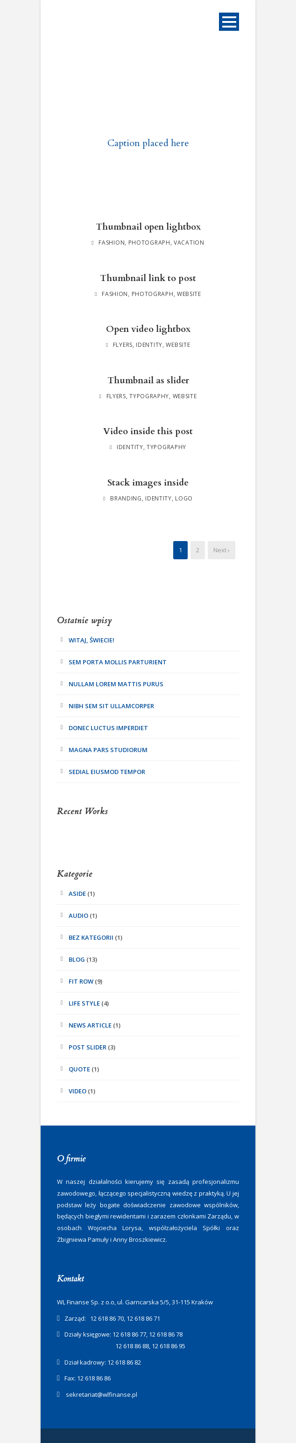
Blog (77, 959)
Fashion (112, 242)
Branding (126, 498)
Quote (79, 1069)
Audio (78, 915)
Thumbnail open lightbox (148, 227)
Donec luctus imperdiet (108, 728)
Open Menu (229, 22)
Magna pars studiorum (108, 750)
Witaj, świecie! (91, 640)
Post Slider (87, 1047)
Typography (149, 396)
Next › (221, 550)
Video (77, 1091)
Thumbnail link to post (148, 278)
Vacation (189, 242)
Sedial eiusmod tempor (107, 771)
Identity (149, 345)
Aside (77, 893)
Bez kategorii (91, 937)
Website (189, 294)
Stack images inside (148, 483)
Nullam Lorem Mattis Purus (116, 684)
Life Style (84, 1003)
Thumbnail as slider (148, 380)
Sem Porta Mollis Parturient (118, 662)
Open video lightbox (148, 329)
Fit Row (81, 981)
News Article (90, 1025)
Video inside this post (148, 431)
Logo (184, 498)
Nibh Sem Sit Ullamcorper (111, 706)
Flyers (123, 345)
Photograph (149, 242)
